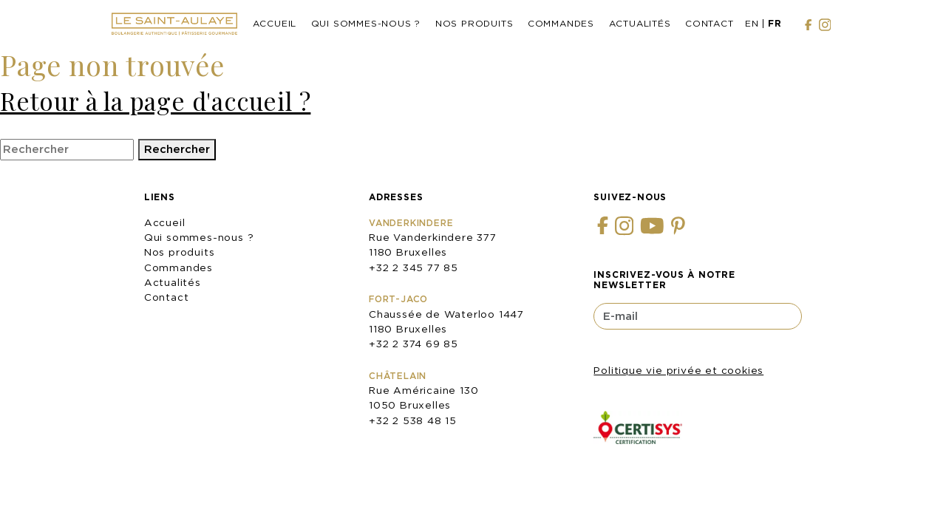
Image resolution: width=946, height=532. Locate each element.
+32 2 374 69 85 (413, 343)
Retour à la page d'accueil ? (155, 100)
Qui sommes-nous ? (366, 23)
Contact (709, 23)
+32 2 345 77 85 (413, 267)
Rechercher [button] (177, 149)
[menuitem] (752, 24)
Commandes (561, 23)
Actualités (640, 23)
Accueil (275, 23)
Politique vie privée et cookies (678, 370)
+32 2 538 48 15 (413, 420)
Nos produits (474, 23)
